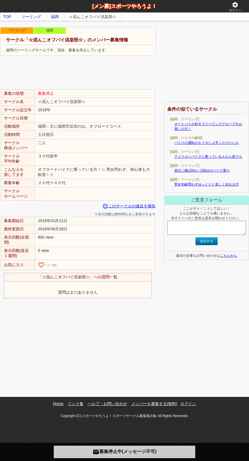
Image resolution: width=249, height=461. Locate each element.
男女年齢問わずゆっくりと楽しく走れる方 (206, 184)
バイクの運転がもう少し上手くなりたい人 (206, 143)
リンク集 (75, 403)
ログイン (235, 6)
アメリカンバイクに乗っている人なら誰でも (208, 157)
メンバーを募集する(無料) (154, 403)
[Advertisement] (78, 73)
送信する (206, 241)
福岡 (55, 16)
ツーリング (31, 16)
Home (58, 403)
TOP (7, 16)
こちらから (228, 256)
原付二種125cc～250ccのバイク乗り (202, 170)
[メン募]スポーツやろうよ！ (124, 6)
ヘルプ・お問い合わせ (107, 403)
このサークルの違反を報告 (129, 206)
